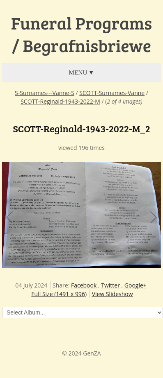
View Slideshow (112, 294)
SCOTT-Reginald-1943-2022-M (60, 101)
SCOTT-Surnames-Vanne (112, 93)
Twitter (110, 285)
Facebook (83, 285)
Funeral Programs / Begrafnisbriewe (81, 34)
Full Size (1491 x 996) (59, 294)
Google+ (135, 285)
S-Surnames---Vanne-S (44, 93)
